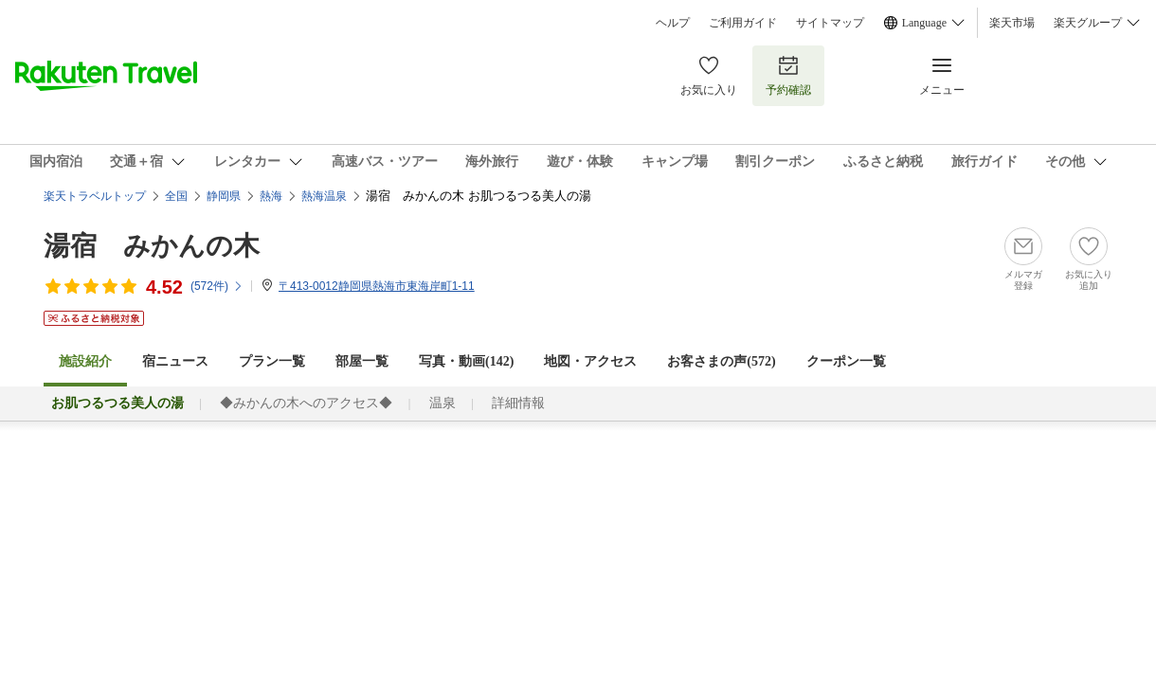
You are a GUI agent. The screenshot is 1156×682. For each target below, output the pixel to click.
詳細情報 (518, 403)
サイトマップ (830, 22)
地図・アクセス (590, 361)
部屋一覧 (361, 361)
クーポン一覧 (846, 361)
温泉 (442, 403)
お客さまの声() (721, 361)
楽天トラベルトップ (95, 196)
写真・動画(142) (466, 361)
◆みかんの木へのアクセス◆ (306, 403)
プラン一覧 (272, 361)
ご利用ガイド (743, 22)
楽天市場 (1012, 22)
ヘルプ (673, 22)
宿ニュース (175, 361)
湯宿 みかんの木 (152, 245)
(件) (217, 286)
